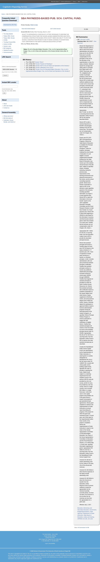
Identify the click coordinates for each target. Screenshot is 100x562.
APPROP (79, 519)
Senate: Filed (39, 62)
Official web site (8, 116)
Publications (84, 1)
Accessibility (52, 543)
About (5, 103)
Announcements (8, 52)
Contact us (6, 108)
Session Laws (7, 46)
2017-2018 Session (55, 28)
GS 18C (85, 519)
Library (74, 1)
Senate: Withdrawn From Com (44, 67)
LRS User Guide (8, 105)
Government (93, 510)
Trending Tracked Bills (9, 42)
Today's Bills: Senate (9, 38)
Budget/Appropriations (83, 511)
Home (3, 14)
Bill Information (8, 118)
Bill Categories (7, 48)
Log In (46, 543)
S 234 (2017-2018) (84, 39)
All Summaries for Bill (83, 527)
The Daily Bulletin (8, 34)
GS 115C (90, 519)
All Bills (5, 40)
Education (80, 508)
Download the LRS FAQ (10, 24)
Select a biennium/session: (9, 66)
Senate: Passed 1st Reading (44, 64)
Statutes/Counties (8, 50)
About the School (55, 1)
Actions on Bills (8, 44)
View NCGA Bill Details (28, 28)
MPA (79, 1)
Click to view (34, 25)
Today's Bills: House (9, 36)
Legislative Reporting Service (15, 7)
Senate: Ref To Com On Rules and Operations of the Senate (52, 65)
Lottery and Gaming (89, 517)
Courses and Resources (66, 1)
